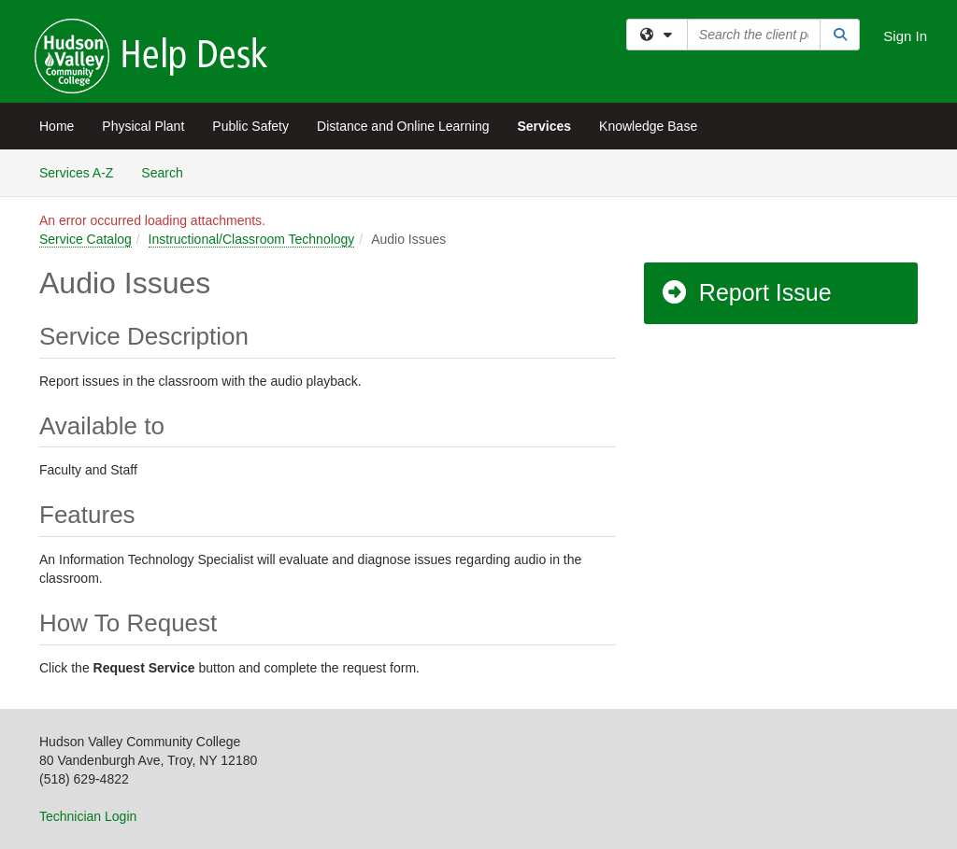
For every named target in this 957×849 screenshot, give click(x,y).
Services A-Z (76, 172)
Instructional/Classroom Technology (252, 239)
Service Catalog (85, 239)
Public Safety (250, 126)
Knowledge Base (648, 126)
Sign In (905, 36)
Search (168, 171)
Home (56, 126)
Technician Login (87, 816)
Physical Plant (143, 126)
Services (544, 126)
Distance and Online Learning (403, 126)
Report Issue (746, 292)
